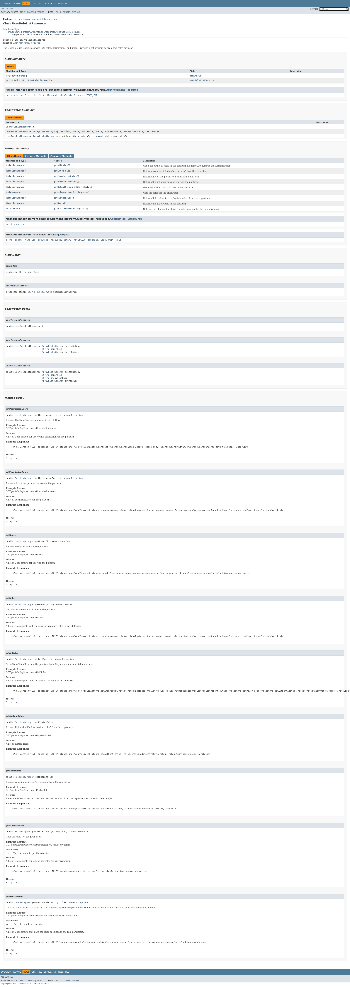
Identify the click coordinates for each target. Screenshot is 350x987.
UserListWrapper (15, 181)
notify (67, 240)
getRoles (59, 187)
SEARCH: (314, 9)
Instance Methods (35, 156)
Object (64, 234)
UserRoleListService (40, 80)
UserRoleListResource (19, 127)
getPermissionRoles (65, 176)
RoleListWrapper (15, 165)
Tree (39, 3)
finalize (30, 240)
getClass (43, 240)
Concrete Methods (61, 156)
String (23, 76)
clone (9, 240)
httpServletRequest (45, 95)
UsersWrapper (14, 208)
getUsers (59, 203)
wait (103, 240)
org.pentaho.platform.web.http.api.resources (37, 19)
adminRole (195, 76)
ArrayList (38, 131)
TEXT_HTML (92, 95)
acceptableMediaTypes (19, 95)
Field (22, 12)
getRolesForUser (63, 192)
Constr (31, 12)
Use (34, 3)
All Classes (7, 8)
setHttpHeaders (15, 224)
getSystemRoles (62, 198)
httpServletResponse (72, 95)
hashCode (56, 240)
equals (19, 240)
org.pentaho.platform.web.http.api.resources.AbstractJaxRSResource (44, 32)
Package (16, 3)
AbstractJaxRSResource (26, 43)
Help (67, 3)
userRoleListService (202, 80)
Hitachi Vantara (24, 984)
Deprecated (50, 3)
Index (61, 3)
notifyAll (79, 240)
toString (93, 240)
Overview (6, 3)
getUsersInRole (62, 208)
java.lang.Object (11, 29)
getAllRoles (61, 165)
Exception (77, 415)
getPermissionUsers (65, 181)
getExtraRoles (62, 171)
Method (40, 12)
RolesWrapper (14, 192)
